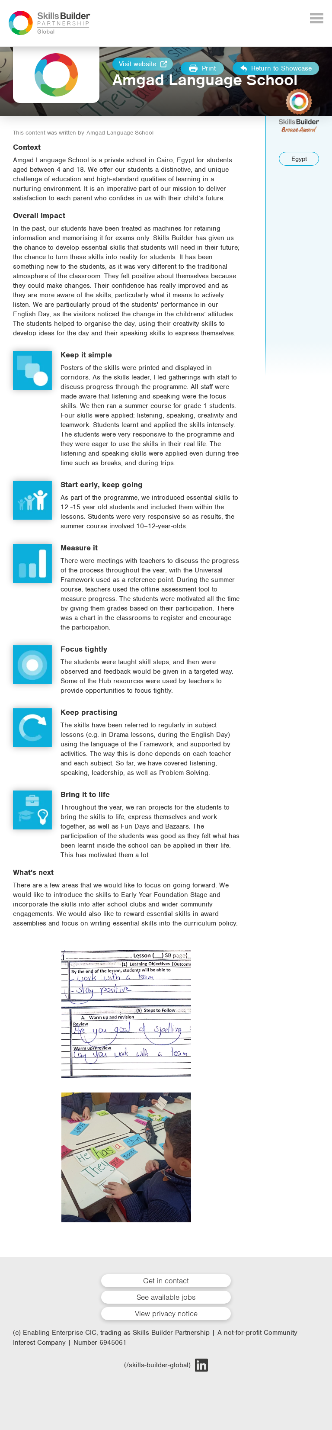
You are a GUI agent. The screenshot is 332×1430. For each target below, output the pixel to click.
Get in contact (166, 1280)
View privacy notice (166, 1313)
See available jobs (166, 1297)
